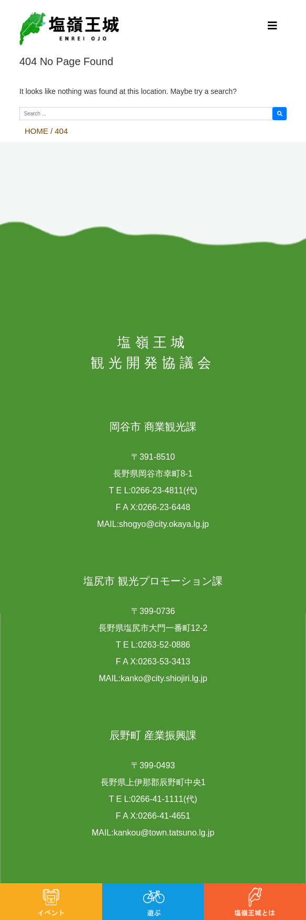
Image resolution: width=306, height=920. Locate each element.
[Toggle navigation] (272, 25)
